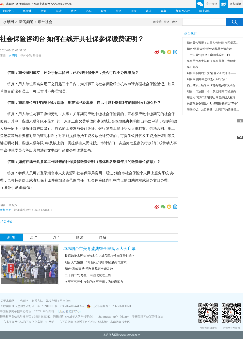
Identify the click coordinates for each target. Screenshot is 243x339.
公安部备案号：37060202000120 (111, 306)
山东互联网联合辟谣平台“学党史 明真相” (82, 321)
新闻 (11, 237)
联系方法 (37, 300)
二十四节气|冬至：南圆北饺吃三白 (88, 275)
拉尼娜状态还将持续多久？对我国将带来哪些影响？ (100, 255)
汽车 (89, 11)
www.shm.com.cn (130, 334)
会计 (59, 11)
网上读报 (205, 11)
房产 (74, 11)
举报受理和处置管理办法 (147, 316)
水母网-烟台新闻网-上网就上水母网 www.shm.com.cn (38, 3)
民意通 (27, 11)
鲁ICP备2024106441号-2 (70, 306)
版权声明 (5, 209)
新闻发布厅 (183, 11)
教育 (44, 11)
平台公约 (65, 300)
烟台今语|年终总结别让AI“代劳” (207, 79)
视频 (163, 11)
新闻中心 (8, 11)
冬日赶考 (29, 280)
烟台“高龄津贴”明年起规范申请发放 (89, 268)
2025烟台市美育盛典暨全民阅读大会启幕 (99, 248)
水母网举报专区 (120, 321)
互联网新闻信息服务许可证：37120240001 (26, 306)
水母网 (8, 22)
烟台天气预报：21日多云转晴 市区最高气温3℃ (96, 262)
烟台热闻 (190, 33)
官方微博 (235, 3)
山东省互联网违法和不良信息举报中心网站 (27, 321)
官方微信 (211, 3)
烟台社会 (45, 22)
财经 (104, 11)
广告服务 (23, 300)
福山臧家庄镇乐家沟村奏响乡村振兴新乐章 (214, 85)
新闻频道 (26, 22)
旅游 (119, 11)
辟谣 (148, 11)
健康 (133, 11)
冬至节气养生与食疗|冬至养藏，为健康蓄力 (94, 281)
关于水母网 (7, 300)
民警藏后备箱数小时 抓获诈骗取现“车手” (212, 103)
